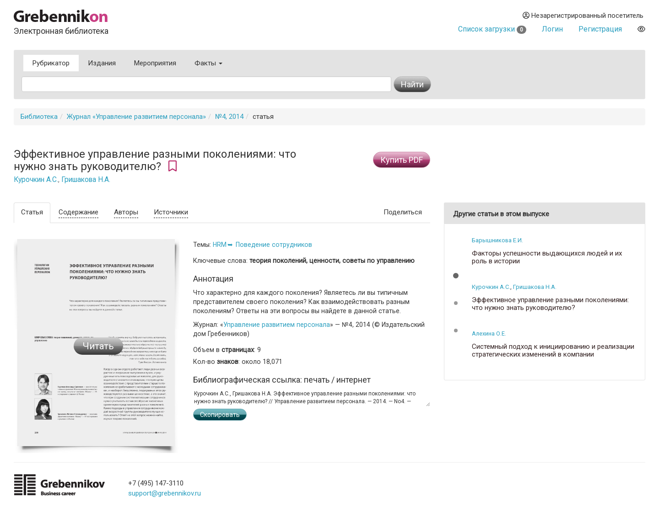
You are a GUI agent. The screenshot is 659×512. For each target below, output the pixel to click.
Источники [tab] (171, 212)
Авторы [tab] (126, 212)
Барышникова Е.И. (497, 240)
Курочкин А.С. (36, 180)
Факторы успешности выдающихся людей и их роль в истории (547, 257)
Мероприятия (155, 63)
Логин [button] (552, 29)
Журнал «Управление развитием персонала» (136, 116)
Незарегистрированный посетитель (583, 15)
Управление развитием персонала (276, 324)
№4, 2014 (229, 116)
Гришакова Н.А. (85, 180)
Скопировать (220, 414)
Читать (98, 346)
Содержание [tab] (78, 212)
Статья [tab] (32, 212)
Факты (208, 63)
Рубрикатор (51, 63)
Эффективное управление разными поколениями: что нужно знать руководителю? (550, 303)
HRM (220, 244)
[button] (456, 276)
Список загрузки (492, 29)
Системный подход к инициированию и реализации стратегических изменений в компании (553, 350)
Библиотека (39, 116)
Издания (102, 63)
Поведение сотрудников (274, 244)
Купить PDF (401, 160)
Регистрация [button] (600, 29)
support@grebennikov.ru (164, 493)
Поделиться (403, 212)
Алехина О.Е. (489, 333)
